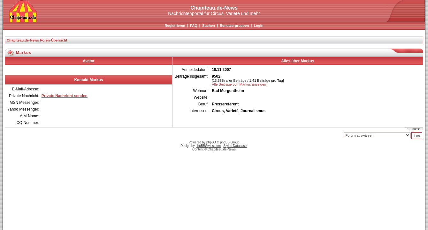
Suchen (208, 25)
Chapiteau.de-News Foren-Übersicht (37, 40)
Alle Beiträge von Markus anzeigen (239, 84)
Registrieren (175, 25)
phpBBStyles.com (208, 146)
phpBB (211, 142)
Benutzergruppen (234, 25)
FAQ (193, 25)
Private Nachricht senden (65, 96)
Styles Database (235, 146)
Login (258, 25)
